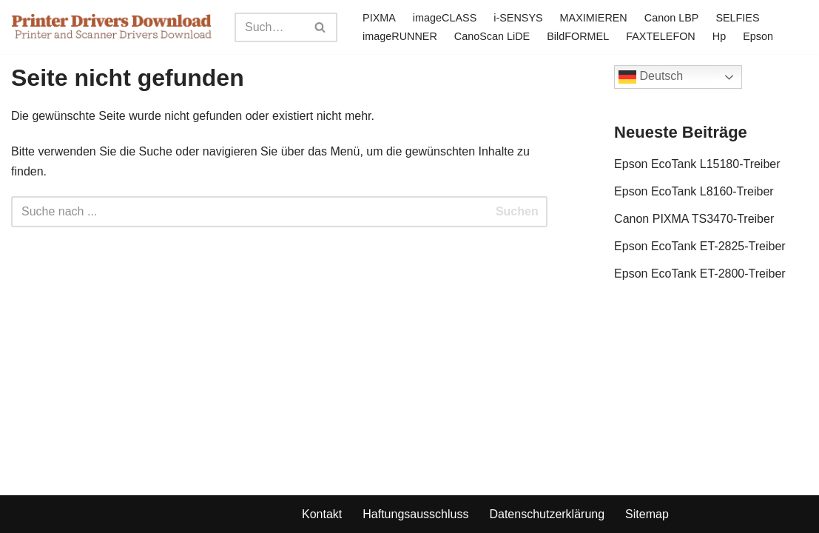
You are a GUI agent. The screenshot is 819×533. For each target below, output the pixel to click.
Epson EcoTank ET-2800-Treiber (700, 273)
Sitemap (647, 514)
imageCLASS (444, 18)
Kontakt (322, 514)
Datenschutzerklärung (546, 514)
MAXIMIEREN (593, 18)
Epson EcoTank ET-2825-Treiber (700, 246)
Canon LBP (671, 18)
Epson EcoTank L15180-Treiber (697, 164)
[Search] (269, 27)
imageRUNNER (400, 36)
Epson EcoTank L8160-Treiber (694, 191)
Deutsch (651, 77)
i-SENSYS (517, 18)
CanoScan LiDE (492, 36)
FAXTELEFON (660, 36)
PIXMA (379, 18)
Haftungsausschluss (415, 514)
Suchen (517, 211)
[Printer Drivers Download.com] (111, 27)
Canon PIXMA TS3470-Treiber (694, 218)
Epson (758, 36)
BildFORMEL (578, 36)
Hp (719, 36)
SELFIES (737, 18)
